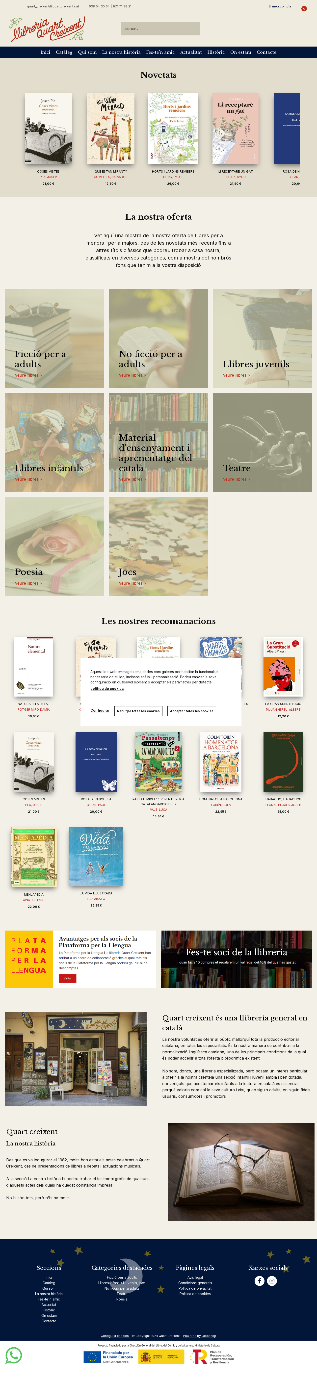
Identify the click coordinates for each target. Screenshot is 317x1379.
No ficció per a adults (151, 359)
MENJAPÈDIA (34, 894)
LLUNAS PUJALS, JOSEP (283, 805)
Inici (45, 52)
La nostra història (121, 52)
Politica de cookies (195, 1294)
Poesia (29, 572)
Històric (216, 52)
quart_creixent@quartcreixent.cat (53, 6)
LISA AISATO (96, 899)
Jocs (127, 572)
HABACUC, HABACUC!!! (283, 799)
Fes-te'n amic (160, 52)
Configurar (100, 710)
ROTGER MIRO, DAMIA (34, 709)
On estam (240, 52)
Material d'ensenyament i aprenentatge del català (155, 453)
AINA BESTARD (34, 900)
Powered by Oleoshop (199, 1336)
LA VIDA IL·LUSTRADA (96, 893)
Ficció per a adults (40, 359)
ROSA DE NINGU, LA (298, 171)
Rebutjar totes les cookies (138, 711)
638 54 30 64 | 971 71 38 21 (110, 6)
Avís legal (195, 1277)
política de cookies (107, 688)
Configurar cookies (115, 1336)
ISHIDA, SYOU (236, 177)
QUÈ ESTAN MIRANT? (111, 171)
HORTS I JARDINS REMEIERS (173, 171)
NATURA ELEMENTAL (34, 704)
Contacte (266, 52)
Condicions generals (195, 1283)
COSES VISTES (48, 171)
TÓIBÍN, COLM (221, 805)
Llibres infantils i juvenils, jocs (122, 1283)
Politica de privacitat (195, 1288)
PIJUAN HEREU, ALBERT (283, 709)
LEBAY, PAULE (173, 177)
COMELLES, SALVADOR (111, 177)
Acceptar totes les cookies (192, 711)
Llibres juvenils (256, 364)
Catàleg (64, 52)
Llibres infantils (49, 468)
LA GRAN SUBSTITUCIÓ (283, 704)
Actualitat (191, 52)
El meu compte (280, 6)
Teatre (237, 468)
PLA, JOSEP (48, 177)
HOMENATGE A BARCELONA (220, 799)
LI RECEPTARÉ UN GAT (235, 171)
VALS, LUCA (158, 809)
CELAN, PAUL (96, 805)
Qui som (87, 52)
